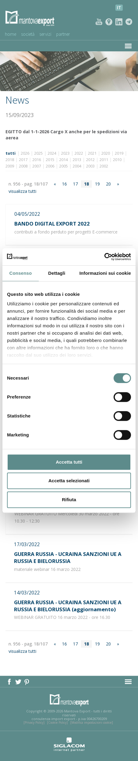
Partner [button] (63, 34)
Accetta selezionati (68, 480)
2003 (90, 166)
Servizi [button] (45, 34)
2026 (25, 153)
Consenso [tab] (20, 273)
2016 (36, 159)
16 (64, 184)
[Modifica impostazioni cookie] (91, 722)
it (119, 7)
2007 (36, 166)
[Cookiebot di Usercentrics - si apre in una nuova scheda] (104, 257)
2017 (23, 159)
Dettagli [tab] (56, 273)
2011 (104, 159)
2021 (92, 153)
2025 (38, 153)
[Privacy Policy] (34, 722)
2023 (65, 153)
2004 (77, 166)
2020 (105, 153)
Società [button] (27, 34)
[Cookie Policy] (57, 722)
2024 (52, 153)
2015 (50, 159)
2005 (63, 166)
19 (97, 184)
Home (10, 34)
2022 (78, 153)
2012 (90, 159)
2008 (23, 166)
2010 (117, 159)
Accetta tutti (69, 462)
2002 (104, 166)
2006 (50, 166)
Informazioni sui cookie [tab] (105, 273)
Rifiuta (69, 499)
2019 (119, 153)
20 (108, 184)
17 (75, 184)
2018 (9, 159)
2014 (63, 159)
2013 (77, 159)
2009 (9, 166)
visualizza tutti (22, 191)
